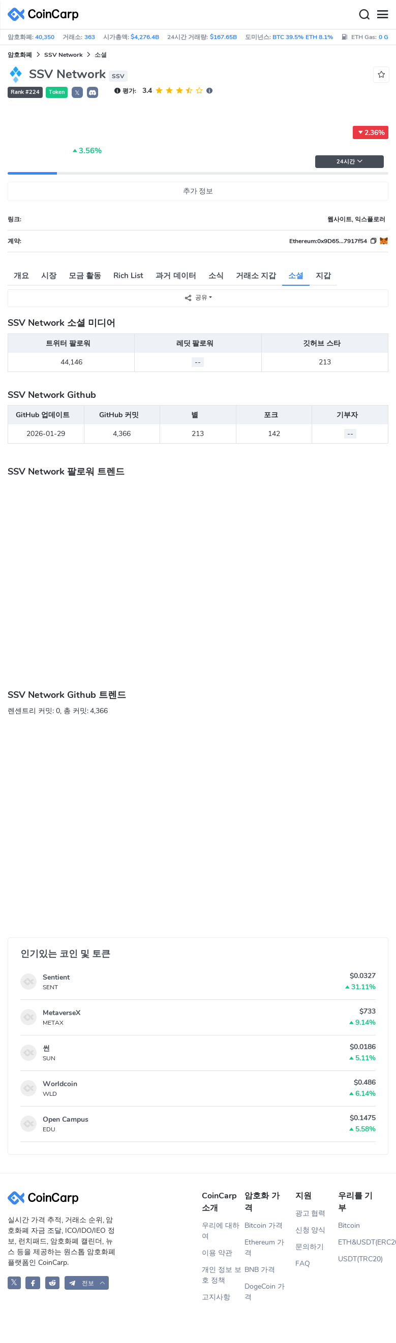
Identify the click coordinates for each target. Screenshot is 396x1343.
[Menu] (382, 15)
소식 (216, 276)
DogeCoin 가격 (265, 1292)
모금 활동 (85, 276)
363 (89, 37)
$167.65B (223, 37)
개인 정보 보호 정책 (221, 1275)
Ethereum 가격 (264, 1247)
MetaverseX (61, 1013)
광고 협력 (310, 1213)
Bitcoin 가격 (264, 1225)
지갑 (323, 276)
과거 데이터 (176, 276)
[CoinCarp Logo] (46, 14)
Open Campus (65, 1119)
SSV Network (63, 55)
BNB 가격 (260, 1269)
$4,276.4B (145, 37)
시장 (48, 276)
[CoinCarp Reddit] (52, 1283)
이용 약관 (217, 1253)
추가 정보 (198, 191)
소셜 (295, 276)
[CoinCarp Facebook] (32, 1283)
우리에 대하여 (220, 1231)
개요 (21, 276)
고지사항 (216, 1297)
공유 (195, 297)
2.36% (370, 132)
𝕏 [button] (77, 93)
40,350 (44, 37)
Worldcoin (60, 1084)
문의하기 (309, 1247)
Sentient (56, 977)
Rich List (128, 276)
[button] (92, 92)
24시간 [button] (350, 161)
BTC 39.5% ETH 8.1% (302, 37)
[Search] (364, 15)
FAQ (302, 1263)
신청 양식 (310, 1230)
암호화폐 (20, 55)
